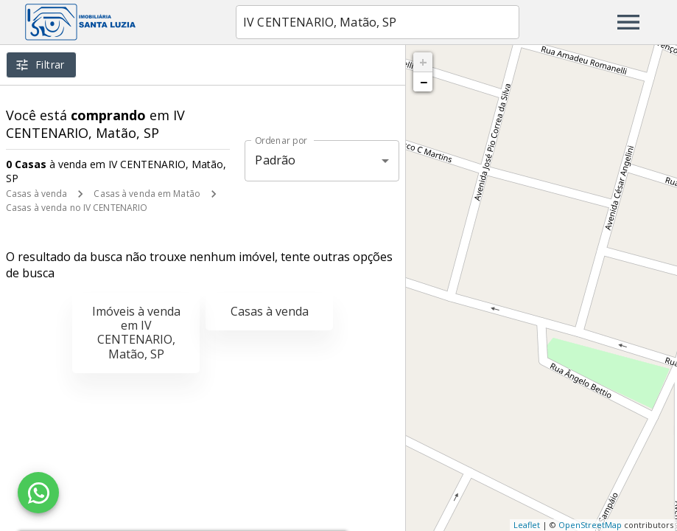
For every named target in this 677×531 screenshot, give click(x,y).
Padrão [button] (275, 160)
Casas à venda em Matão (147, 193)
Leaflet (526, 524)
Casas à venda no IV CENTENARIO (76, 207)
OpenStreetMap (590, 524)
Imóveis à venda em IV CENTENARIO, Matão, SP (136, 332)
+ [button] (423, 62)
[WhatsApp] (38, 492)
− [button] (423, 82)
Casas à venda (36, 193)
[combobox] (377, 22)
